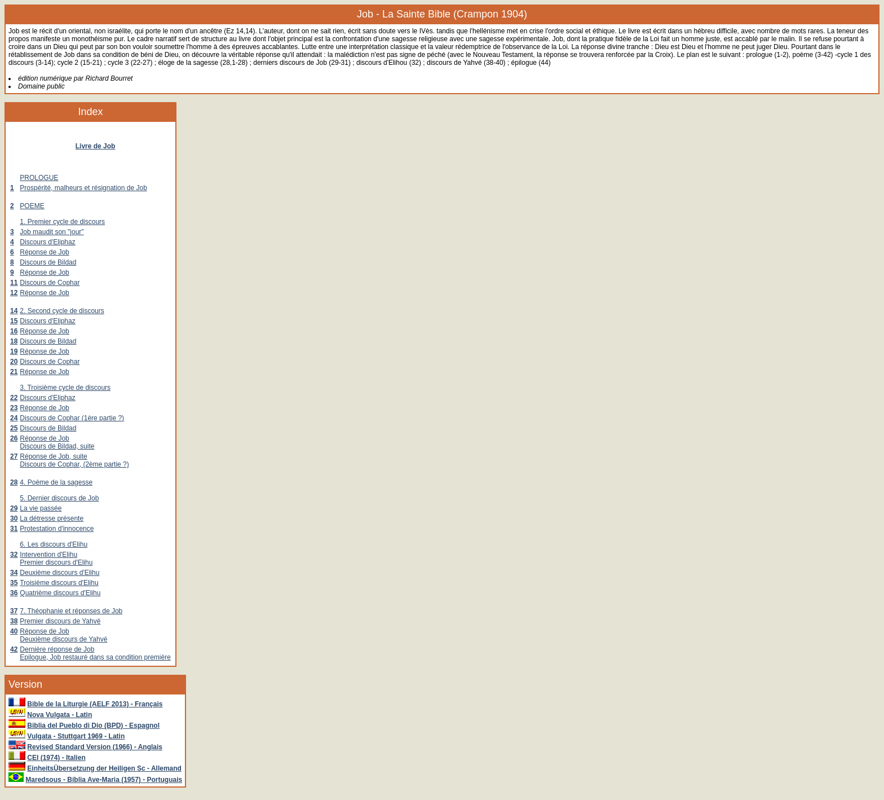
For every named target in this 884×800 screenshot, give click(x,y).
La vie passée (40, 508)
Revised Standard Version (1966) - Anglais (94, 747)
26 (13, 438)
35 (13, 583)
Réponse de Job (44, 252)
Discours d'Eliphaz (47, 242)
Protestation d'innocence (57, 529)
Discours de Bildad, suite (57, 446)
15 (13, 321)
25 (13, 428)
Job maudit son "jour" (51, 232)
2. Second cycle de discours (62, 311)
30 (13, 518)
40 (13, 631)
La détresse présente (51, 518)
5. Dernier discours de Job (59, 498)
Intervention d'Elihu (48, 555)
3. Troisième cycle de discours (65, 388)
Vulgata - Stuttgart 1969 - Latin (76, 736)
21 (13, 372)
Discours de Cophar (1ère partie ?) (72, 418)
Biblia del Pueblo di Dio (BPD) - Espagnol (93, 725)
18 (13, 341)
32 (13, 555)
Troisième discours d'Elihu (59, 583)
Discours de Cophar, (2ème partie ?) (74, 464)
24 (13, 418)
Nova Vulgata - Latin (59, 715)
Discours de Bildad (48, 262)
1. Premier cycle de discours (62, 222)
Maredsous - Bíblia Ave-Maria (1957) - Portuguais (103, 780)
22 (13, 398)
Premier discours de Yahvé (60, 621)
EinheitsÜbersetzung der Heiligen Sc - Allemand (104, 768)
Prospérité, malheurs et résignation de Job (83, 188)
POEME (32, 206)
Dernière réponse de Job (57, 649)
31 (13, 529)
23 (13, 408)
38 (13, 621)
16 (13, 331)
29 (13, 508)
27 (13, 456)
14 (13, 311)
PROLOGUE (39, 178)
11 (13, 283)
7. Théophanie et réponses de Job (71, 611)
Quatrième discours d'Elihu (60, 593)
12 (13, 293)
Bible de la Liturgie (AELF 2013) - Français (94, 704)
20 (13, 362)
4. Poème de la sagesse (56, 482)
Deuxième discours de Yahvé (63, 639)
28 (13, 482)
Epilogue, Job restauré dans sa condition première (95, 657)
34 (13, 573)
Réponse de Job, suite (53, 456)
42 (13, 649)
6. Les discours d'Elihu (53, 544)
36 (13, 593)
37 (13, 611)
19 (13, 351)
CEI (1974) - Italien (56, 758)
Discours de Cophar (49, 283)
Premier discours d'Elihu (56, 562)
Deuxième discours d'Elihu (59, 573)
